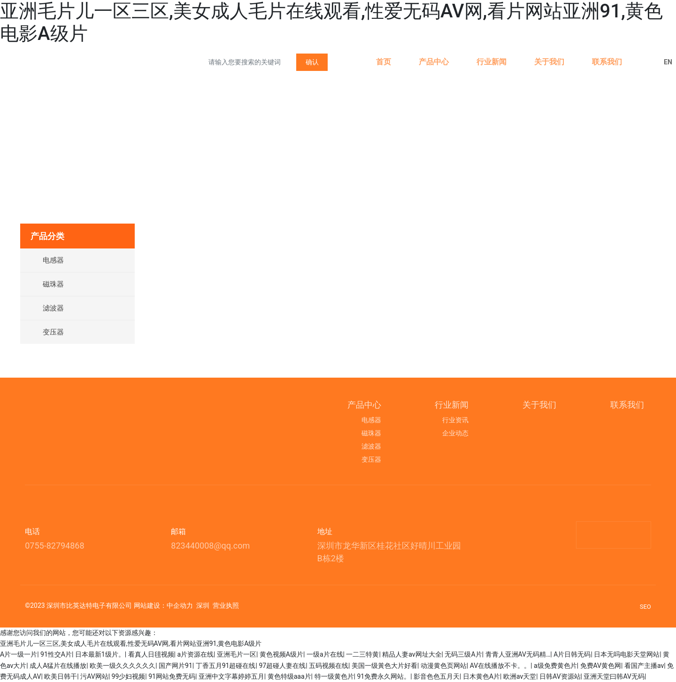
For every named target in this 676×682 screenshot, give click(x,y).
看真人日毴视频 (151, 654)
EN (668, 62)
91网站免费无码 (171, 676)
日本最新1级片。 (100, 654)
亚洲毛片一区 (236, 654)
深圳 (202, 605)
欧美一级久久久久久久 (122, 665)
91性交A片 (56, 654)
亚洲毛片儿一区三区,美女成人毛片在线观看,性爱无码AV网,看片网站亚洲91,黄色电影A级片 (130, 643)
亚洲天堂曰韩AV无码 (614, 676)
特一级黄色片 (334, 676)
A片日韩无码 (572, 654)
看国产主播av (644, 665)
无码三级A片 (463, 654)
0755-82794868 (54, 545)
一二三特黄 (362, 654)
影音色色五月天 (437, 676)
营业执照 (226, 605)
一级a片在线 (325, 654)
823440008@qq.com (210, 545)
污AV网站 (94, 676)
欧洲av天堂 (519, 676)
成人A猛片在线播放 (58, 665)
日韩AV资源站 (559, 676)
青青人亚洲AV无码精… (518, 654)
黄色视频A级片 (281, 654)
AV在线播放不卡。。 (500, 665)
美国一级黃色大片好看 (384, 665)
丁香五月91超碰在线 (226, 665)
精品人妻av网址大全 (411, 654)
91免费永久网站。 (383, 676)
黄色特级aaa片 (289, 676)
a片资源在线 (195, 654)
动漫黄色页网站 (444, 665)
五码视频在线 (328, 665)
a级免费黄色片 (555, 665)
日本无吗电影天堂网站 (627, 654)
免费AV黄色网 (600, 665)
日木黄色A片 (481, 676)
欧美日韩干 (60, 676)
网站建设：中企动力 (163, 605)
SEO (645, 606)
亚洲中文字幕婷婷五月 (231, 676)
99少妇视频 (129, 676)
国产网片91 (175, 665)
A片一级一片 (18, 654)
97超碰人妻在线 (282, 665)
